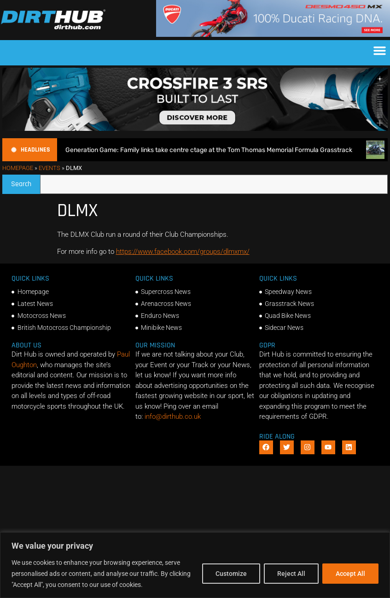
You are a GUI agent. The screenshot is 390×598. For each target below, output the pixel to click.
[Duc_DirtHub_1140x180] (273, 34)
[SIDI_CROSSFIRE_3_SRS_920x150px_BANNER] (195, 128)
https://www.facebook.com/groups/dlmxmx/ (183, 251)
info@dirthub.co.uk (173, 416)
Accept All (350, 573)
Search (25, 182)
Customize (231, 573)
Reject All (291, 573)
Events (49, 167)
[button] (380, 51)
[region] (195, 565)
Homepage (17, 167)
